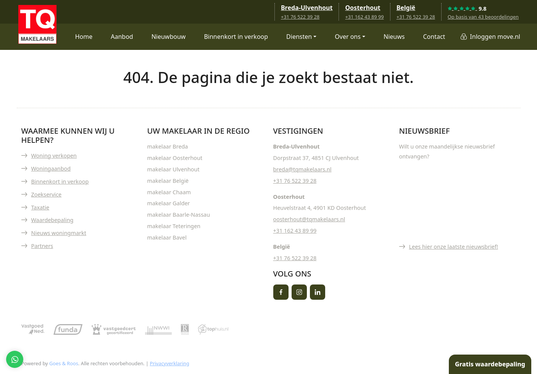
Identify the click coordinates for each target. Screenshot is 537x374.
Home (84, 36)
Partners (42, 245)
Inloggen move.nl (495, 36)
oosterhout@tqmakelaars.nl (309, 219)
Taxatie (40, 207)
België (406, 7)
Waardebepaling (52, 220)
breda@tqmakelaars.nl (302, 169)
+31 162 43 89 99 (364, 16)
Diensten (299, 36)
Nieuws (394, 36)
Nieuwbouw (169, 36)
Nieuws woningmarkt (58, 233)
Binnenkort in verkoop (236, 36)
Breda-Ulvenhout (307, 7)
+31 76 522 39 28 (300, 16)
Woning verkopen (54, 155)
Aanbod (122, 36)
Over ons (348, 36)
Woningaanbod (51, 168)
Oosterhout (362, 7)
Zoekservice (46, 194)
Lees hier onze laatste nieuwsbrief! (453, 246)
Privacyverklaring (169, 363)
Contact (434, 36)
